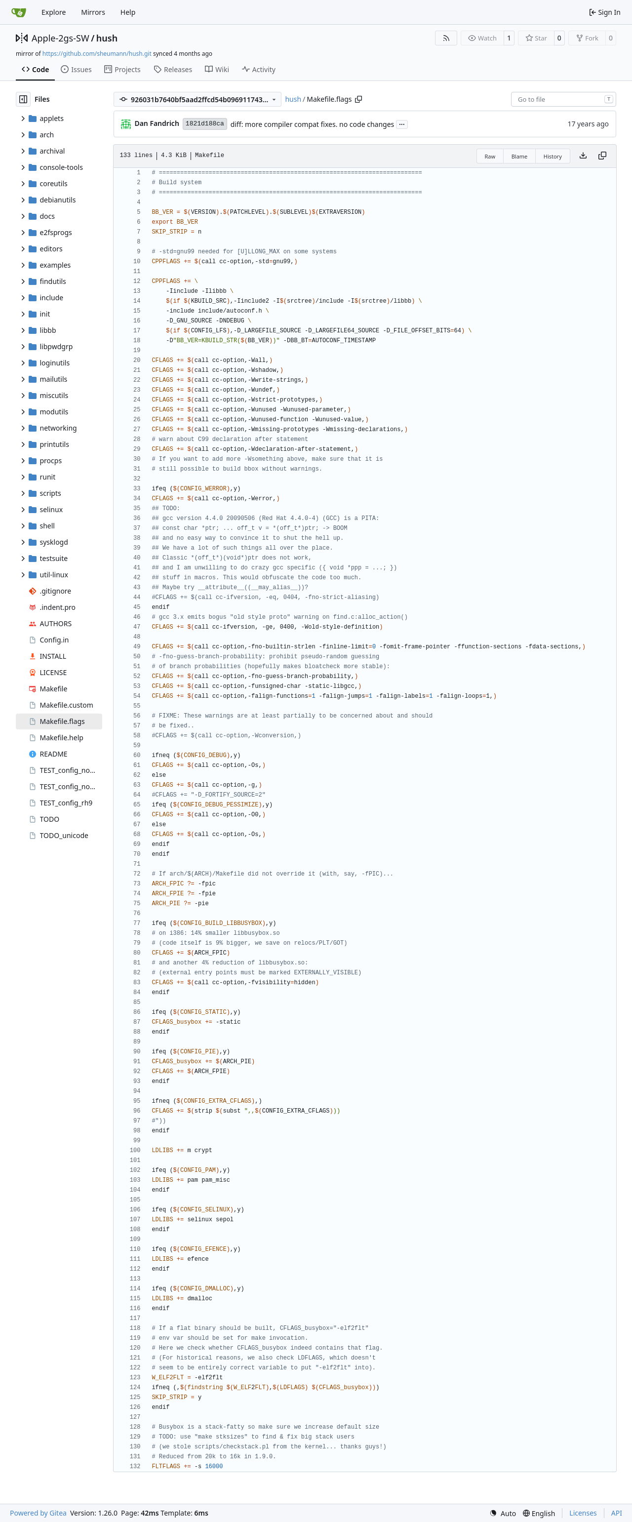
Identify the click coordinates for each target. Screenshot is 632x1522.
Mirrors (93, 12)
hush (107, 38)
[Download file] (583, 156)
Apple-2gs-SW (60, 38)
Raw (490, 156)
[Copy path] (358, 99)
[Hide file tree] (23, 99)
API (616, 1513)
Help (128, 12)
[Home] (19, 12)
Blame (520, 156)
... (402, 123)
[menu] (502, 1513)
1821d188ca (205, 123)
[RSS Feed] (446, 38)
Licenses (583, 1513)
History (553, 156)
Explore (53, 12)
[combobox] (563, 99)
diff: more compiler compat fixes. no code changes (312, 124)
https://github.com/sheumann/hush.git (97, 53)
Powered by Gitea (38, 1513)
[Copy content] (602, 156)
